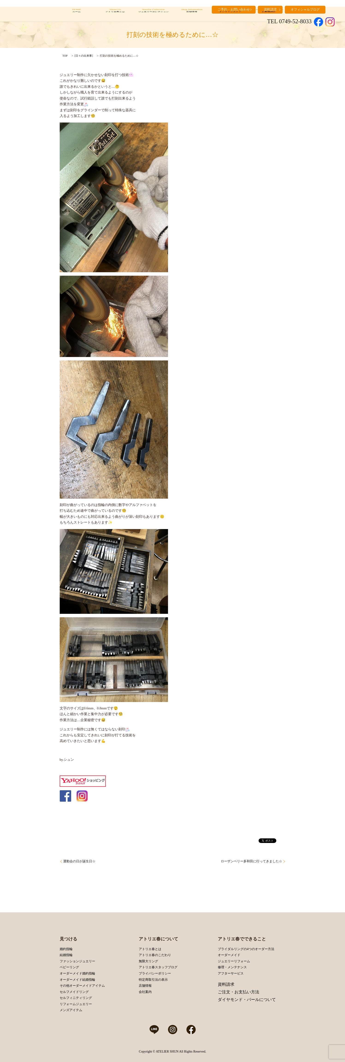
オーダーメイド (229, 955)
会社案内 (145, 992)
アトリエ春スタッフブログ (158, 967)
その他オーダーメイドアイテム (82, 985)
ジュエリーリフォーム (234, 961)
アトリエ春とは (150, 949)
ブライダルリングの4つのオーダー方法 (246, 949)
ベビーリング (69, 967)
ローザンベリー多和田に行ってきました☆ (251, 861)
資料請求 (226, 984)
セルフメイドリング (74, 992)
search (331, 9)
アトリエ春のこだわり (155, 955)
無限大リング (148, 961)
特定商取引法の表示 (153, 979)
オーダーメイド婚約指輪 (77, 973)
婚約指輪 (66, 949)
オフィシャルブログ (305, 9)
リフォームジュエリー (76, 1004)
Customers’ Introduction (268, 14)
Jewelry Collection (153, 14)
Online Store (230, 14)
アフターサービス (231, 973)
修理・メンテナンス (232, 967)
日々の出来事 (83, 55)
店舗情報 (145, 985)
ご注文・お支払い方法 (238, 992)
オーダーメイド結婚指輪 (77, 979)
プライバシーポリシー (155, 973)
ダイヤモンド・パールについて (247, 999)
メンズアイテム (71, 1010)
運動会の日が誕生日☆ (79, 861)
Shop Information (191, 14)
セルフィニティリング (76, 998)
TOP (65, 55)
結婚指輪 (66, 955)
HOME (76, 14)
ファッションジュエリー (77, 961)
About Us (114, 14)
